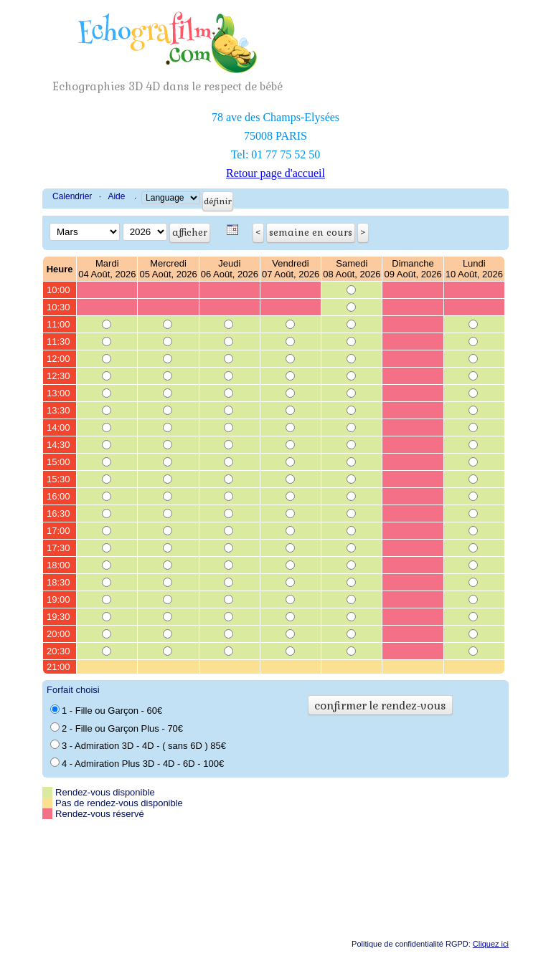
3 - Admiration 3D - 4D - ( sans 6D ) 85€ (138, 745)
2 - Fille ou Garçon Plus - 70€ (116, 728)
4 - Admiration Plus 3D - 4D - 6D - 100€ (137, 763)
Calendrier (72, 196)
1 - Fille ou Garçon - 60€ (106, 710)
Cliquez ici (491, 944)
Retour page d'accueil (275, 173)
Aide (116, 196)
